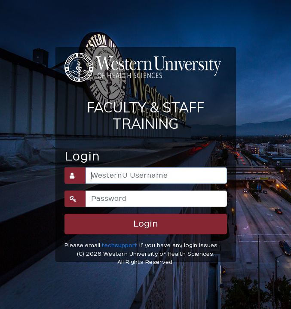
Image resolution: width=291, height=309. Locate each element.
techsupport (120, 245)
